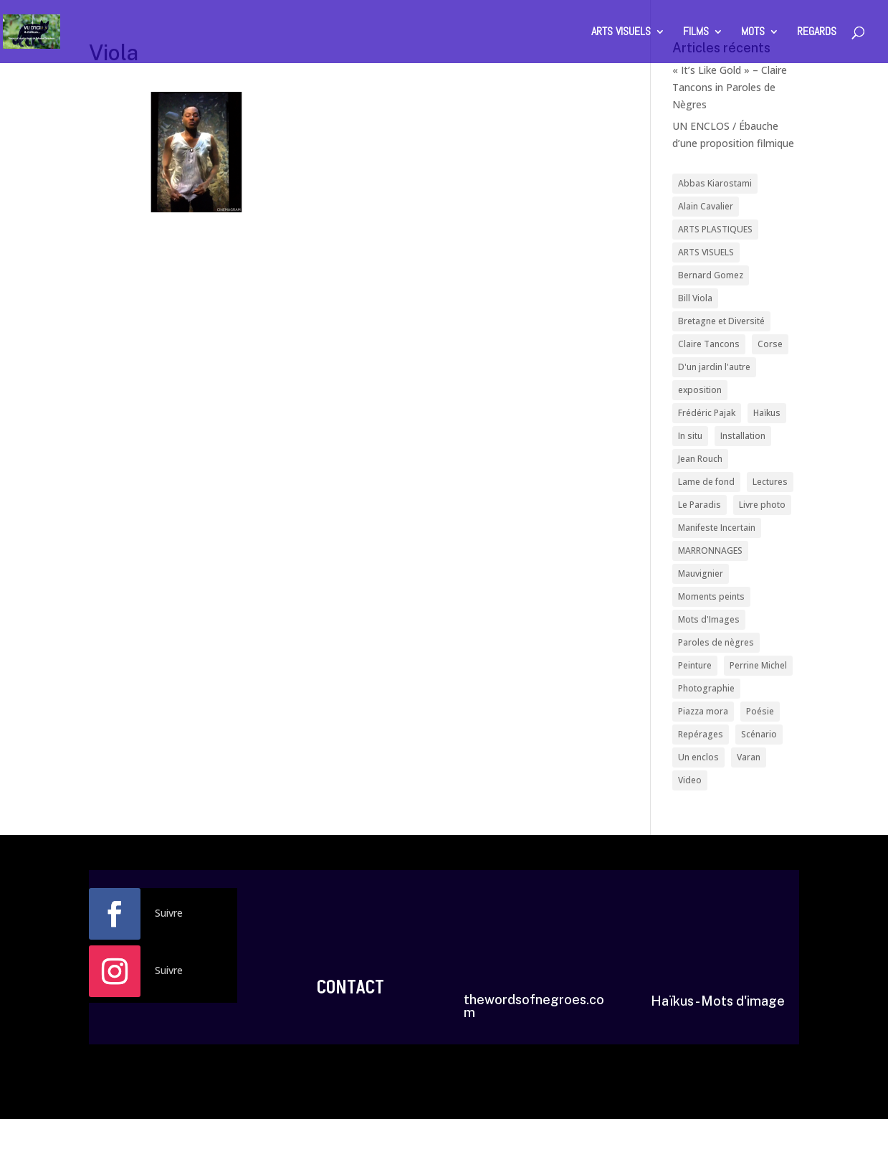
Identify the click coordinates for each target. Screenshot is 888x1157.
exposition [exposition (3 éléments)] (700, 388)
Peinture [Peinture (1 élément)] (695, 662)
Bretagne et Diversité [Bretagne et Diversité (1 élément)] (721, 320)
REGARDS (816, 33)
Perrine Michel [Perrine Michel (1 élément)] (758, 662)
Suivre (169, 909)
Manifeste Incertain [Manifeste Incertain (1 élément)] (716, 525)
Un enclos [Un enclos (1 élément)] (698, 753)
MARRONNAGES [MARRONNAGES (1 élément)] (710, 548)
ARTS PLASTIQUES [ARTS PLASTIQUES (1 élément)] (715, 229)
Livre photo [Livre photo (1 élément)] (762, 502)
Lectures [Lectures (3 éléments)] (770, 479)
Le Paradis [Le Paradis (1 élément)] (699, 502)
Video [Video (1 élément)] (690, 776)
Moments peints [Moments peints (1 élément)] (711, 593)
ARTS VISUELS (621, 33)
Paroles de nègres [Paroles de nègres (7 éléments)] (716, 639)
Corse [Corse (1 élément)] (770, 343)
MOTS (753, 33)
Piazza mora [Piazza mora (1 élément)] (703, 708)
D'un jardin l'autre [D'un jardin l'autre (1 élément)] (714, 365)
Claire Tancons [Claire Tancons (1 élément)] (709, 343)
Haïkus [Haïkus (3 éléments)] (766, 411)
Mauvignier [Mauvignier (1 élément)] (700, 571)
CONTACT (350, 984)
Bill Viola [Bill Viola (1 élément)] (695, 297)
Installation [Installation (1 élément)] (742, 434)
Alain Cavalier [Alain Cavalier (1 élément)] (705, 206)
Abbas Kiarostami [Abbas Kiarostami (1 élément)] (715, 183)
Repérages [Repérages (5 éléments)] (700, 730)
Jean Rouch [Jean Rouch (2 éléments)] (700, 457)
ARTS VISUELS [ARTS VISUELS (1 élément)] (706, 251)
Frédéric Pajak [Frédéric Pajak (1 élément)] (706, 411)
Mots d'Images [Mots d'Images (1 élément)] (709, 616)
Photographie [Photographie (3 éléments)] (706, 685)
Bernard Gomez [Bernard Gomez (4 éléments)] (710, 274)
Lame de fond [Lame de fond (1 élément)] (706, 479)
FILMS (696, 33)
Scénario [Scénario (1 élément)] (759, 730)
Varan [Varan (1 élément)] (748, 753)
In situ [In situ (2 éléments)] (690, 434)
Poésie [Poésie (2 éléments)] (760, 708)
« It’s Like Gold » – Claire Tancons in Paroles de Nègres (729, 87)
